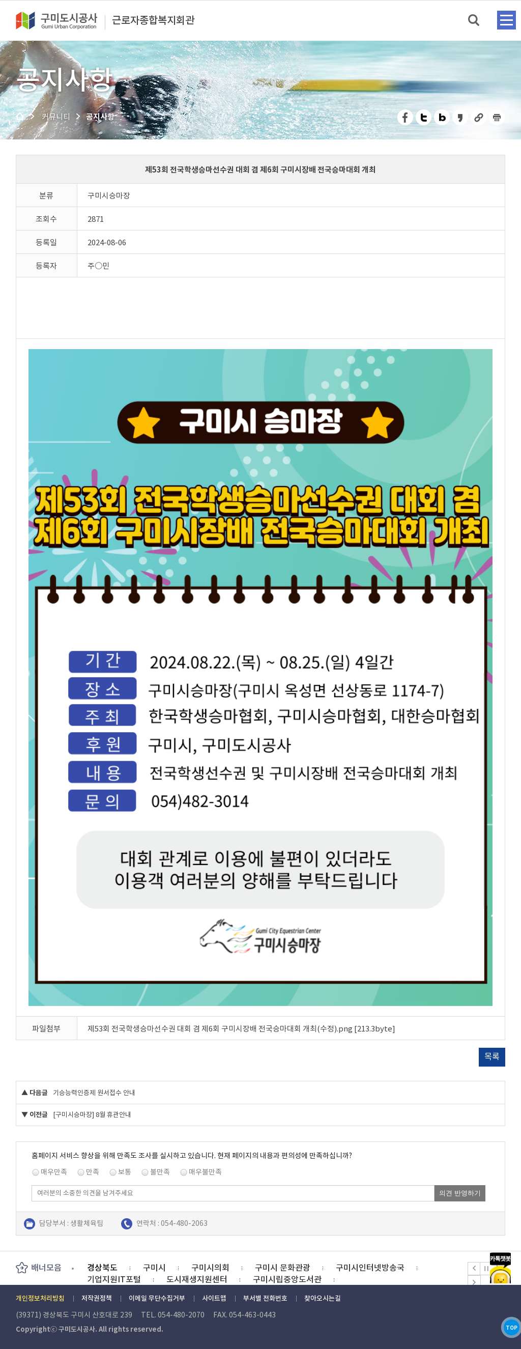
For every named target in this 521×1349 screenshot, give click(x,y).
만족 (92, 1171)
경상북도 (102, 1267)
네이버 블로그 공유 (442, 117)
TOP (500, 1317)
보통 (124, 1171)
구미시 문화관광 (282, 1267)
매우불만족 (205, 1171)
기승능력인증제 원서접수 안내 (94, 1092)
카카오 (500, 1227)
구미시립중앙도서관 (287, 1279)
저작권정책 (96, 1298)
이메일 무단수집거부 (157, 1298)
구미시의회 (210, 1267)
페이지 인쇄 (497, 117)
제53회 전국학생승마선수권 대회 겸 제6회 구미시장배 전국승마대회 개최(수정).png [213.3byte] (241, 1029)
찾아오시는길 (322, 1298)
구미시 (154, 1267)
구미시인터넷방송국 (370, 1267)
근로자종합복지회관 (153, 21)
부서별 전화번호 (265, 1298)
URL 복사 (479, 117)
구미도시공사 (63, 20)
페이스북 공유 (405, 117)
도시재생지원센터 (196, 1279)
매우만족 (54, 1171)
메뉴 (506, 20)
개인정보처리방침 (40, 1298)
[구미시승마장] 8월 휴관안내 (92, 1114)
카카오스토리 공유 (460, 117)
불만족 (160, 1171)
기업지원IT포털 (114, 1279)
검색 (474, 20)
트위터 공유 (424, 117)
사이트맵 (214, 1298)
